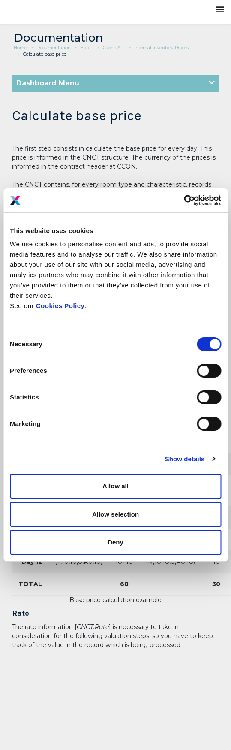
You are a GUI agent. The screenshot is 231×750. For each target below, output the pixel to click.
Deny (115, 542)
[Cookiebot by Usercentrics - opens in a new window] (183, 200)
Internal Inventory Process (162, 48)
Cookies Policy (60, 305)
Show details (185, 459)
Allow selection (115, 514)
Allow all (115, 486)
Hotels (86, 48)
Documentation (53, 48)
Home (20, 48)
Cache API (114, 48)
